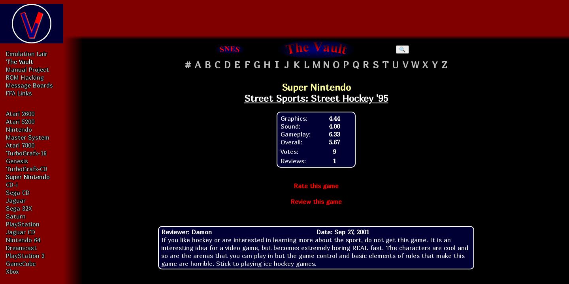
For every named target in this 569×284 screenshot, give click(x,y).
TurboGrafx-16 (26, 153)
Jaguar (16, 200)
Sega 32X (19, 208)
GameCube (21, 263)
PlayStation (23, 224)
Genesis (17, 160)
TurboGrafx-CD (26, 168)
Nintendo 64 (23, 239)
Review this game (316, 202)
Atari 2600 (20, 113)
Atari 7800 (20, 145)
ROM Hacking (25, 77)
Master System (27, 137)
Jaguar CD (20, 231)
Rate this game (316, 186)
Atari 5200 (20, 121)
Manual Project (27, 69)
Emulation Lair (26, 53)
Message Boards (29, 85)
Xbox (12, 271)
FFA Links (19, 93)
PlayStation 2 (25, 255)
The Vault (19, 61)
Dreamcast (21, 247)
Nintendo (19, 129)
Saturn (16, 216)
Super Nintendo (28, 176)
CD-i (12, 184)
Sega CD (18, 192)
